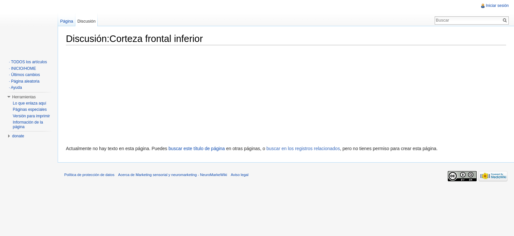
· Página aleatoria (24, 81)
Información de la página (28, 124)
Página (66, 21)
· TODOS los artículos (28, 62)
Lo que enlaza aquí (29, 103)
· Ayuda (15, 87)
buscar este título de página (196, 148)
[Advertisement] (286, 94)
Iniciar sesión (497, 5)
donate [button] (18, 136)
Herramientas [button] (24, 97)
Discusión (86, 21)
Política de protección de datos (89, 175)
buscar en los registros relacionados (303, 148)
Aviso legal (239, 175)
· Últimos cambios (24, 74)
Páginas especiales (30, 109)
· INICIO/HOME (22, 68)
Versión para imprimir (31, 116)
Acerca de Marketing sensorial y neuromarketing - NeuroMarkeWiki (172, 175)
